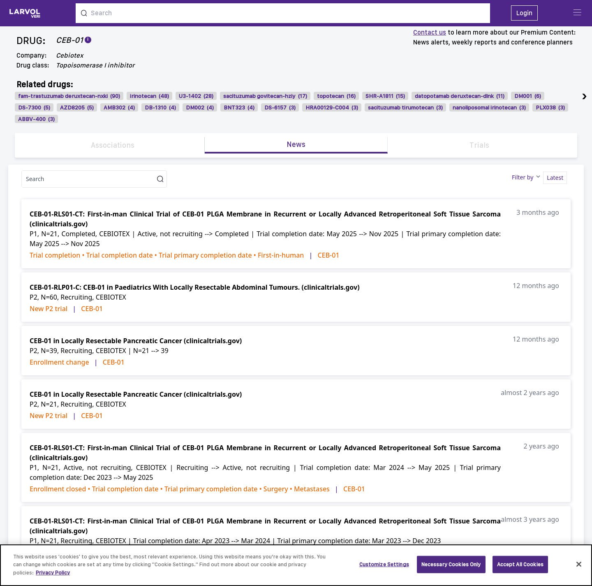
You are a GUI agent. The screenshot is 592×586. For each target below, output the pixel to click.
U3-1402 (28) (196, 96)
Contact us (429, 32)
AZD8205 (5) (77, 107)
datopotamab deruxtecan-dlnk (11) (459, 96)
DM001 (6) (527, 96)
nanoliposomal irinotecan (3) (489, 107)
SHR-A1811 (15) (385, 96)
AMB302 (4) (119, 107)
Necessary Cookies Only (451, 569)
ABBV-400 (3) (36, 119)
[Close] (579, 569)
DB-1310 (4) (160, 107)
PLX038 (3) (550, 107)
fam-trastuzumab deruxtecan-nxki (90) (69, 96)
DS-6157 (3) (280, 107)
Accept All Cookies (520, 569)
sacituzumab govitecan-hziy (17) (265, 96)
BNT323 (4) (239, 107)
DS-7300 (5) (34, 107)
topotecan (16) (336, 96)
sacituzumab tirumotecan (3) (405, 107)
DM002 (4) (200, 107)
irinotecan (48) (149, 96)
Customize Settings (384, 569)
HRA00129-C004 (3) (331, 107)
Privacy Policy (53, 577)
